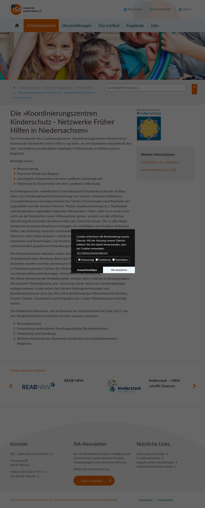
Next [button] (194, 386)
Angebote (135, 25)
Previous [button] (11, 386)
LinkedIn (30, 476)
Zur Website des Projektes (160, 162)
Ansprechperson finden (151, 454)
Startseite (17, 25)
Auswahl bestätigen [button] (87, 270)
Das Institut (108, 25)
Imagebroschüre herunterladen (155, 462)
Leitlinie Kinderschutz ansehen (155, 466)
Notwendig (86, 259)
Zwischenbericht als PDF (159, 170)
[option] (60, 386)
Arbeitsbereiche (41, 25)
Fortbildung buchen (148, 458)
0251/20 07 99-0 (32, 472)
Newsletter (135, 9)
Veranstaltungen (77, 25)
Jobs (155, 25)
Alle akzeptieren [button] (119, 270)
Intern (187, 9)
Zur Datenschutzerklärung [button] (92, 252)
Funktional (103, 259)
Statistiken (120, 259)
